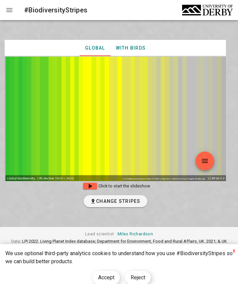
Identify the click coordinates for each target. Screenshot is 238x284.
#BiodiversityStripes (55, 10)
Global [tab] (95, 48)
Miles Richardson (135, 233)
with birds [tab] (131, 48)
